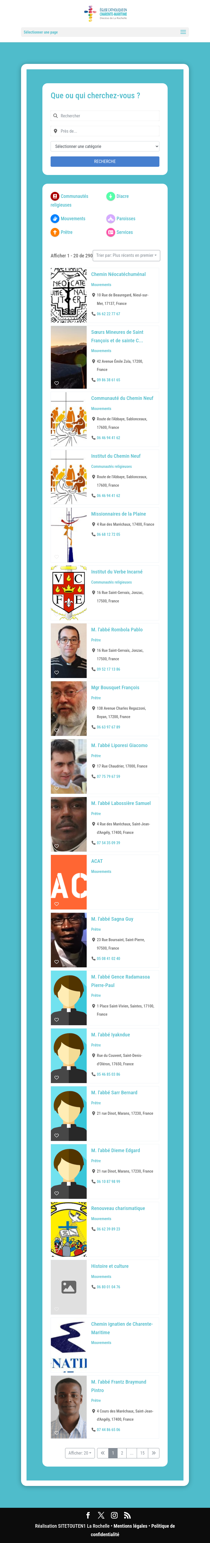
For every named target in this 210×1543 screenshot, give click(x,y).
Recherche (105, 161)
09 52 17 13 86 (108, 669)
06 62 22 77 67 (108, 313)
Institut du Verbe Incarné (117, 572)
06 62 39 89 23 (108, 1229)
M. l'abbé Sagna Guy (112, 919)
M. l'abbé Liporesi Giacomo (119, 745)
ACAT (97, 861)
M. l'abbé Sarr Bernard (114, 1092)
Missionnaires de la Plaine (118, 514)
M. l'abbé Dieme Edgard (115, 1150)
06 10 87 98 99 (108, 1181)
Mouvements (101, 284)
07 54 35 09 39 (108, 842)
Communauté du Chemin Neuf (122, 398)
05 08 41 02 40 (108, 958)
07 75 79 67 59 (108, 776)
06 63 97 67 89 (108, 727)
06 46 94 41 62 (108, 437)
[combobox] (105, 116)
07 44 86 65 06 (108, 1430)
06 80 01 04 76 (108, 1287)
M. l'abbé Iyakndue (110, 1034)
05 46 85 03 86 (108, 1074)
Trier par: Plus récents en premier (124, 255)
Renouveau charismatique (118, 1208)
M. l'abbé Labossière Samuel (121, 803)
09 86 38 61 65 (108, 380)
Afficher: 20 (78, 1453)
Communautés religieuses (111, 466)
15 (142, 1453)
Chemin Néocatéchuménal (118, 274)
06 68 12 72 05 (108, 534)
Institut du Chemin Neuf (116, 456)
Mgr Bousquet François (115, 687)
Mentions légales (130, 1526)
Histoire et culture (110, 1266)
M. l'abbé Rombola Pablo (117, 629)
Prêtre (96, 640)
